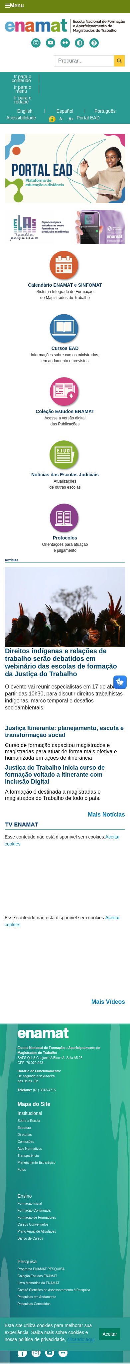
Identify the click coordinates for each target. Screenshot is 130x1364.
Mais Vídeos (108, 1001)
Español (65, 111)
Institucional (30, 1113)
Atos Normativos (30, 1148)
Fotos (22, 1169)
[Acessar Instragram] (36, 43)
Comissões (26, 1141)
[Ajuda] (94, 43)
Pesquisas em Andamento (37, 1297)
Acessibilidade (21, 117)
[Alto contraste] (79, 43)
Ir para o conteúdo (21, 78)
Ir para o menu (22, 89)
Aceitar (109, 1334)
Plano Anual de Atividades (37, 1231)
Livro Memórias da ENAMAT (39, 1283)
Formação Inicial (30, 1203)
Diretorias (25, 1135)
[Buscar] (89, 61)
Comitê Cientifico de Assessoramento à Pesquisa (54, 1290)
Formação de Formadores (37, 1217)
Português (105, 111)
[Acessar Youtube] (50, 43)
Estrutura (24, 1128)
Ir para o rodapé (22, 99)
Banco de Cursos (30, 1238)
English (25, 111)
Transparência (28, 1155)
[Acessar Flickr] (65, 43)
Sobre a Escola (29, 1121)
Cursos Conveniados (33, 1224)
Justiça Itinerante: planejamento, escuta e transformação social (64, 731)
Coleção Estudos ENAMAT (37, 1276)
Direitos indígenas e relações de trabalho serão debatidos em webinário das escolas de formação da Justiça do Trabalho (61, 662)
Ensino (25, 1196)
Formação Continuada (34, 1210)
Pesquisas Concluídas (34, 1304)
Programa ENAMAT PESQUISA (41, 1269)
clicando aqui (80, 1339)
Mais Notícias (106, 814)
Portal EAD (88, 117)
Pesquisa (27, 1261)
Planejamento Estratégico (37, 1162)
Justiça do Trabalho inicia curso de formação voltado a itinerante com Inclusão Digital (55, 774)
